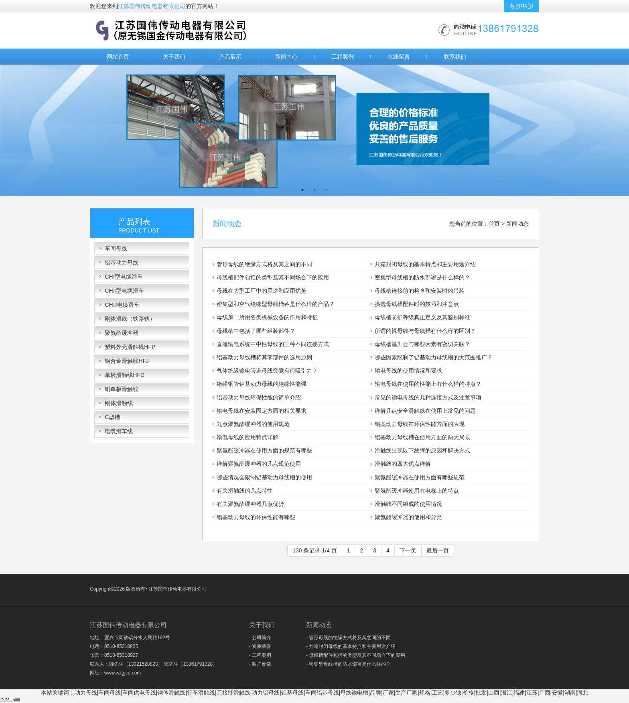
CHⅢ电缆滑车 (122, 305)
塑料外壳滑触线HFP (130, 347)
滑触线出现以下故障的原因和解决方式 (422, 450)
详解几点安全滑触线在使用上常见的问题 (425, 411)
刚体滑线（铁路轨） (130, 319)
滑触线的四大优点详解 (403, 464)
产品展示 (230, 56)
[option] (314, 130)
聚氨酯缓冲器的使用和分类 (408, 517)
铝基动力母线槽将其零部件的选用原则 (264, 357)
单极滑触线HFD (124, 375)
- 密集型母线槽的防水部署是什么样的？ (348, 664)
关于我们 (174, 56)
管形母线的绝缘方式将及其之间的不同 (264, 264)
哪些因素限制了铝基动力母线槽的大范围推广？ (434, 357)
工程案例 (342, 56)
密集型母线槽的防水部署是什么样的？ (422, 277)
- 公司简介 (260, 637)
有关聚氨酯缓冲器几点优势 (250, 504)
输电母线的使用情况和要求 (408, 370)
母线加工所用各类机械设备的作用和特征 (267, 317)
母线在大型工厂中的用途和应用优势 (261, 290)
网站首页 (118, 56)
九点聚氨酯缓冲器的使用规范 (253, 424)
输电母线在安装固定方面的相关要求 (261, 411)
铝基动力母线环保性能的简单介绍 (259, 397)
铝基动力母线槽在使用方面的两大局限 (422, 437)
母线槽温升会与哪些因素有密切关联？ (422, 344)
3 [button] (327, 190)
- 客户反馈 (260, 664)
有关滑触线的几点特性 (245, 490)
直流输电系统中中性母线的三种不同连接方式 (273, 344)
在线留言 (399, 56)
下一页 (408, 550)
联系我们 (455, 56)
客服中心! (521, 6)
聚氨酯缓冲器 (121, 333)
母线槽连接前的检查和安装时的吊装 (420, 290)
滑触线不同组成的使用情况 (408, 504)
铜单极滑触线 (121, 389)
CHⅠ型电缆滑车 (123, 276)
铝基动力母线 (121, 262)
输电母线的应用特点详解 (247, 437)
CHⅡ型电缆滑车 (124, 290)
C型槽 (112, 417)
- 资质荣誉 (260, 646)
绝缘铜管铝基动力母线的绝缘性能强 (261, 384)
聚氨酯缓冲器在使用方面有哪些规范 (420, 477)
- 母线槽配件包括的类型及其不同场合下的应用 (355, 655)
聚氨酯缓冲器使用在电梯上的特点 (417, 490)
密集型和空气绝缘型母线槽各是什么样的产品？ (276, 304)
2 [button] (314, 190)
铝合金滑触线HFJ (127, 361)
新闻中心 (286, 56)
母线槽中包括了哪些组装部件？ (256, 331)
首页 (494, 223)
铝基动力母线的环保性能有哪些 (256, 517)
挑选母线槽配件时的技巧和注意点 (417, 304)
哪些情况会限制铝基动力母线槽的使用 (264, 477)
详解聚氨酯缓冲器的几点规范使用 (259, 464)
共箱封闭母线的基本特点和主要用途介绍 (425, 264)
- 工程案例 (260, 655)
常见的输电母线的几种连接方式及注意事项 (428, 397)
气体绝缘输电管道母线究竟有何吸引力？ (267, 370)
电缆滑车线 (119, 431)
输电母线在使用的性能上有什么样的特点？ (428, 384)
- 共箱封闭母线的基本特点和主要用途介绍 (351, 646)
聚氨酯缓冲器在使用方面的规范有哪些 (264, 450)
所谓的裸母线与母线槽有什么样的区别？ (425, 331)
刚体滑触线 (119, 403)
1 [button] (302, 190)
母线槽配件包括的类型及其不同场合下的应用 (273, 277)
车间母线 (116, 248)
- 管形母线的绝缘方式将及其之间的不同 (348, 637)
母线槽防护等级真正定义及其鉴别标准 (422, 317)
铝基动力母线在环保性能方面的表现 (420, 424)
